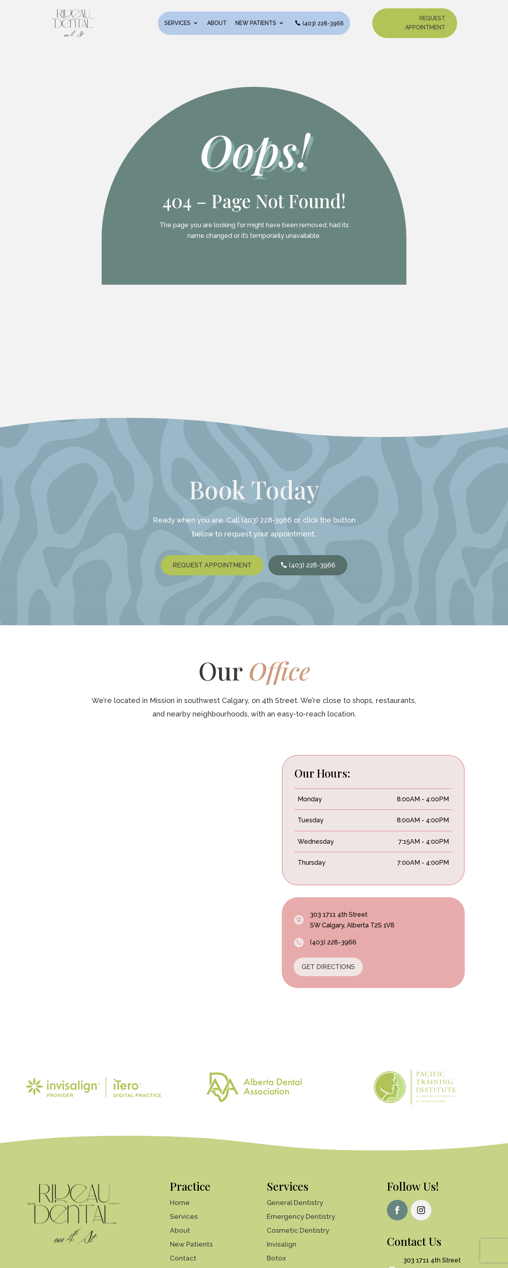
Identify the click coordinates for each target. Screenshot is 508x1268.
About (217, 23)
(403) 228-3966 (323, 23)
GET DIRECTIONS (328, 973)
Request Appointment (425, 23)
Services (177, 23)
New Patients (255, 23)
